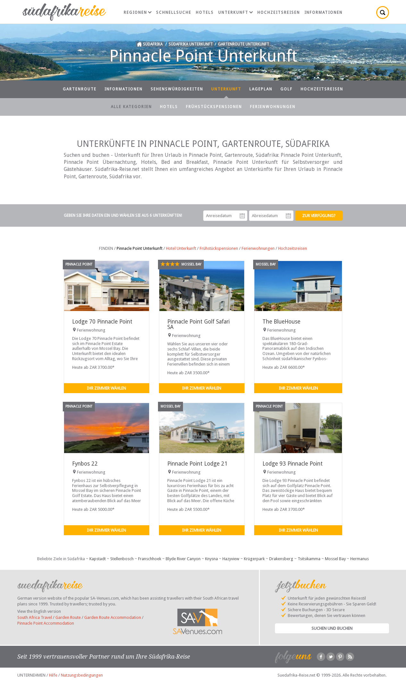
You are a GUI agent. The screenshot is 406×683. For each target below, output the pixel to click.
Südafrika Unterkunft (191, 44)
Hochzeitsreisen (278, 12)
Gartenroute (79, 89)
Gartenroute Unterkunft (243, 44)
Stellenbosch (122, 558)
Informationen (323, 12)
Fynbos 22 (85, 463)
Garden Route (68, 617)
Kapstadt (97, 558)
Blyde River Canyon (183, 558)
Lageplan (260, 89)
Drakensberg (281, 558)
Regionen (138, 12)
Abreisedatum (288, 215)
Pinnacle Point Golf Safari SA (198, 324)
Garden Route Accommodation (112, 617)
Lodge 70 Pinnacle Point (102, 321)
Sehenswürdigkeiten (177, 89)
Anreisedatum (242, 215)
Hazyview (230, 558)
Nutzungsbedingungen (82, 675)
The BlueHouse (281, 321)
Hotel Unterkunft (181, 248)
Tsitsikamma (309, 558)
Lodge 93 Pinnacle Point (292, 463)
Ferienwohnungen (272, 107)
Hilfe (53, 675)
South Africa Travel (34, 617)
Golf (286, 89)
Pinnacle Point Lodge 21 (197, 463)
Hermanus (359, 558)
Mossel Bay (335, 558)
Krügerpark (254, 558)
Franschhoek (149, 558)
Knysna (211, 558)
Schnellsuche (173, 12)
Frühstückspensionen (214, 107)
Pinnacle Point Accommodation (45, 623)
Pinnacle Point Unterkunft (139, 248)
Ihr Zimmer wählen (106, 388)
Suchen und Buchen (331, 628)
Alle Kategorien (131, 107)
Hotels (205, 12)
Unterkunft (235, 12)
